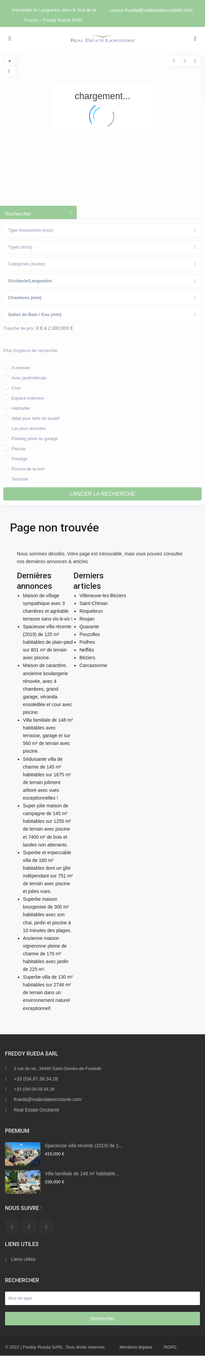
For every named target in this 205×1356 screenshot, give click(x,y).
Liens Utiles (23, 1259)
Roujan (86, 619)
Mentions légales (135, 1347)
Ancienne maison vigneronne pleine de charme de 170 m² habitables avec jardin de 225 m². (45, 953)
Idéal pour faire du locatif (35, 418)
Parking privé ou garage (34, 438)
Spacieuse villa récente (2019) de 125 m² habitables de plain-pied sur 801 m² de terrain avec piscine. (48, 642)
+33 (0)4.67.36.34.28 (36, 1078)
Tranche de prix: (19, 328)
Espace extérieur (27, 398)
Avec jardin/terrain (29, 377)
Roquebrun (91, 611)
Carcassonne (93, 665)
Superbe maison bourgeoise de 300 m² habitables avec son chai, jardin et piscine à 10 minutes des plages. (47, 914)
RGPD (170, 1347)
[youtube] (46, 1226)
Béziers (87, 657)
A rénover (20, 367)
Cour (16, 387)
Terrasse (19, 479)
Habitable (20, 408)
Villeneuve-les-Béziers (102, 595)
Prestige (19, 458)
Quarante (89, 626)
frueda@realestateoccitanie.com (159, 10)
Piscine (18, 448)
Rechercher (102, 1318)
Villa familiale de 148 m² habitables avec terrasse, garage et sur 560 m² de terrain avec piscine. (48, 735)
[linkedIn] (29, 1226)
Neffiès (86, 650)
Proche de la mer (28, 468)
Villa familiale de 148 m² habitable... (82, 1173)
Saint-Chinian (93, 603)
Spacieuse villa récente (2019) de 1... (84, 1145)
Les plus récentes (28, 428)
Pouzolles (89, 634)
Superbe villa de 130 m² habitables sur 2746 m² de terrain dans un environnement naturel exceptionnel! (48, 992)
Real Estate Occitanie (36, 1110)
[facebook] (12, 1226)
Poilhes (87, 642)
